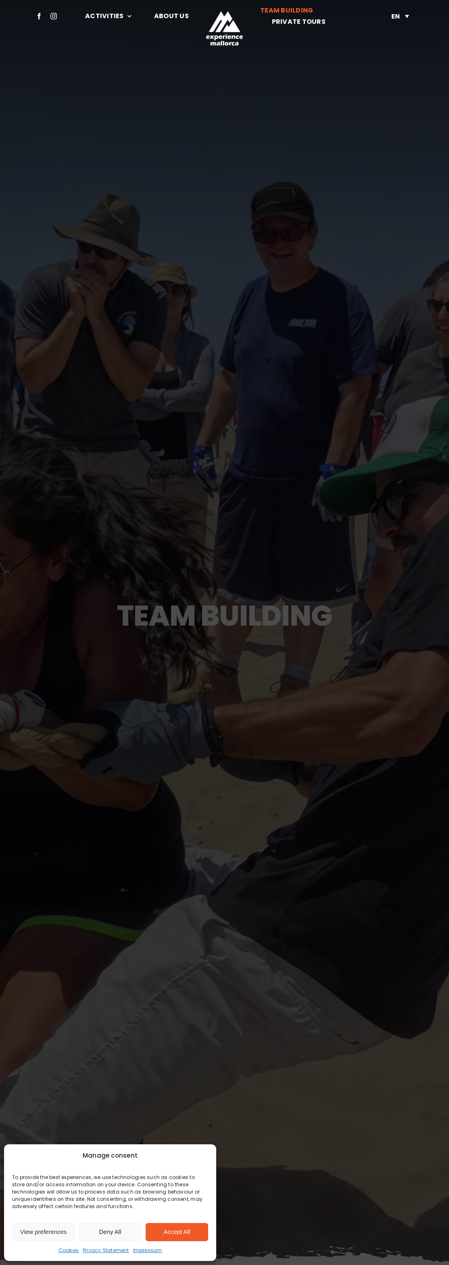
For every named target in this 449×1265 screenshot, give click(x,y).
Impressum (147, 1250)
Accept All (176, 1231)
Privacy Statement (106, 1250)
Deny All (110, 1231)
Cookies (68, 1250)
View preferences (43, 1231)
